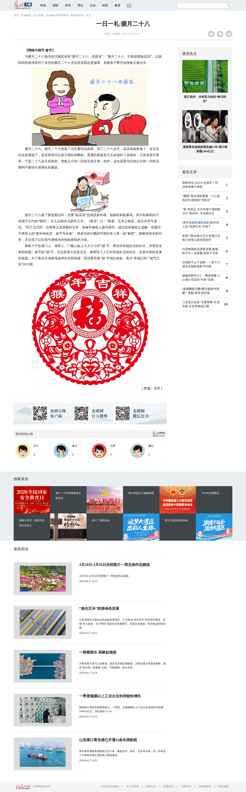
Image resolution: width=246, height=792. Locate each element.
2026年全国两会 (210, 493)
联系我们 (168, 786)
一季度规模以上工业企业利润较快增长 (98, 696)
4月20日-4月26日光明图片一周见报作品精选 (102, 565)
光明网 (116, 34)
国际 (55, 5)
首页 (16, 15)
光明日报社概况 (110, 786)
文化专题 (38, 15)
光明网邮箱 (204, 786)
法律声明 (186, 786)
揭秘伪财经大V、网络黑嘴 (199, 275)
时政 (43, 5)
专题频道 (26, 15)
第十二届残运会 (101, 520)
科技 (105, 5)
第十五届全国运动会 (176, 520)
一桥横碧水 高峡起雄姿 (85, 652)
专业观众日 (207, 213)
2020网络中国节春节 (56, 15)
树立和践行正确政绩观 (141, 493)
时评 (68, 5)
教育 (117, 5)
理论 (80, 5)
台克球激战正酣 (199, 306)
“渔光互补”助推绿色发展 (87, 608)
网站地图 (223, 786)
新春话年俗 (77, 15)
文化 (93, 5)
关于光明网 (132, 786)
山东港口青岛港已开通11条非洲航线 (96, 740)
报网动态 (151, 786)
